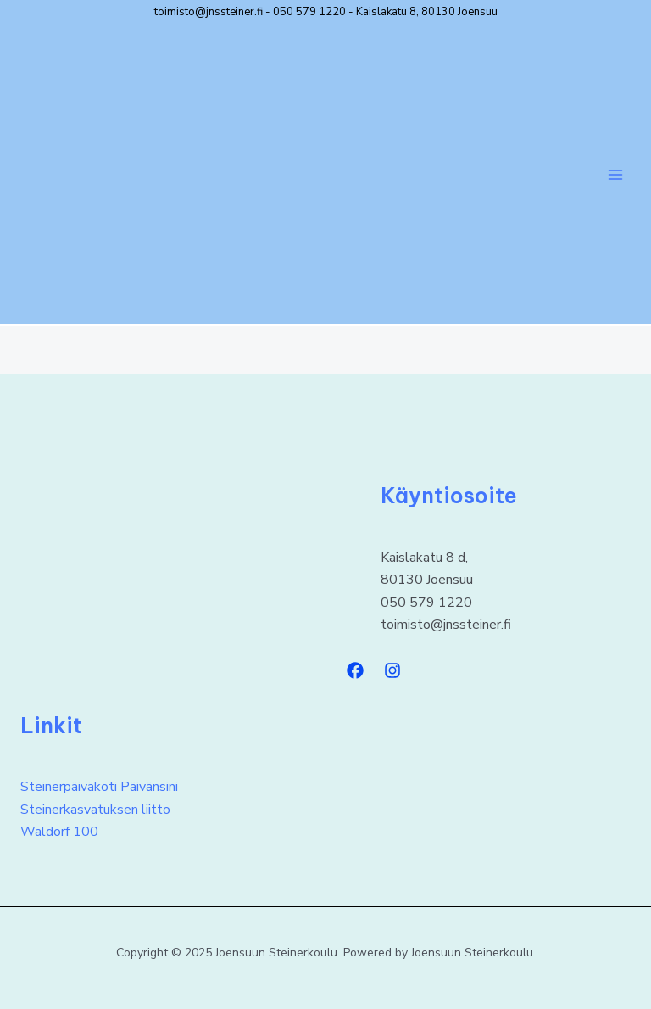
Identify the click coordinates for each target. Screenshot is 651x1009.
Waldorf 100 (59, 831)
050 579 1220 (309, 12)
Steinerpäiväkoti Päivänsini (99, 786)
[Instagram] (392, 670)
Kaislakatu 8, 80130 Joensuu (427, 12)
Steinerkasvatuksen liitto (95, 809)
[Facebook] (355, 670)
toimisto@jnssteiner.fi (208, 12)
